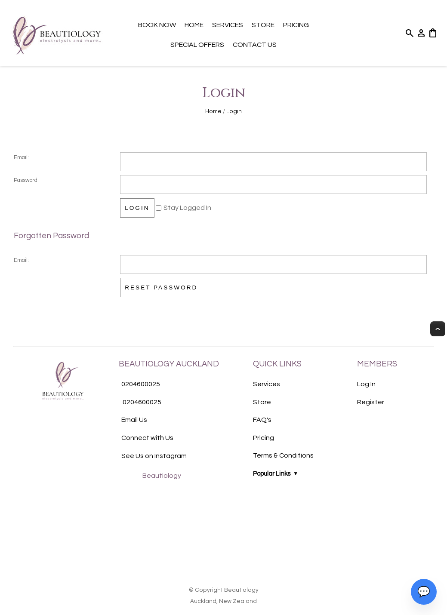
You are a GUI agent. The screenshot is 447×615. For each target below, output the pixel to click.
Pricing (296, 25)
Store (263, 25)
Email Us (134, 419)
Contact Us (255, 44)
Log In (366, 384)
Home (194, 25)
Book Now (157, 25)
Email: (21, 157)
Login (234, 111)
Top (437, 328)
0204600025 (140, 384)
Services (227, 25)
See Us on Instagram (154, 455)
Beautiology (161, 475)
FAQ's (262, 419)
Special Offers (197, 44)
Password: (26, 180)
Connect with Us (147, 437)
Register (370, 402)
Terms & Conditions (283, 455)
